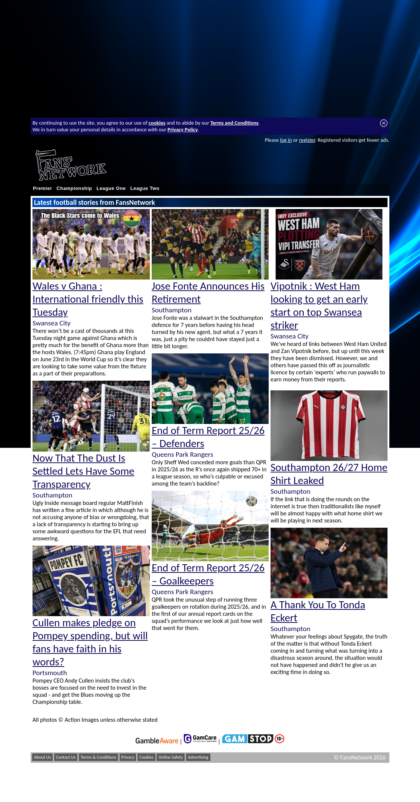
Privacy (128, 757)
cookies (157, 122)
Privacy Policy (182, 129)
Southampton (52, 495)
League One (111, 188)
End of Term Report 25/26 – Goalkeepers (208, 574)
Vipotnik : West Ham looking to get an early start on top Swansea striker (319, 306)
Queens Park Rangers (182, 454)
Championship (74, 188)
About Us (42, 757)
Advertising (198, 757)
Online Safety (170, 757)
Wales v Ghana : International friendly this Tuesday (88, 299)
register (307, 140)
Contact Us (66, 757)
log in (286, 140)
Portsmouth (50, 672)
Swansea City (52, 323)
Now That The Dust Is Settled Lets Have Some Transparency (84, 471)
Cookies (146, 757)
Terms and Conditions (234, 122)
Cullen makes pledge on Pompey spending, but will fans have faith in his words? (90, 642)
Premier (42, 188)
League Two (145, 188)
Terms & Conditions (98, 757)
